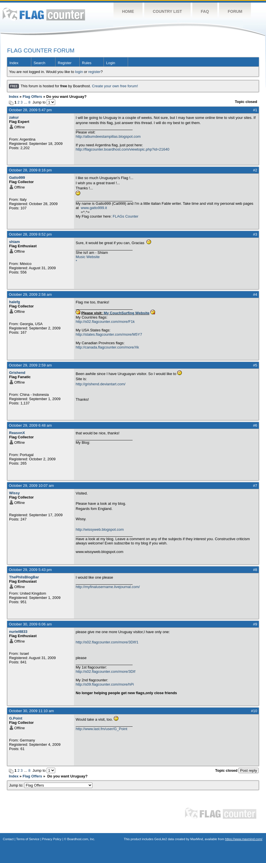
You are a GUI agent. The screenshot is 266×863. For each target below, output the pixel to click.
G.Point (15, 718)
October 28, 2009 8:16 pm (30, 170)
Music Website (88, 257)
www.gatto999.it (94, 208)
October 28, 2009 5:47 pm (30, 110)
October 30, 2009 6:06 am (30, 624)
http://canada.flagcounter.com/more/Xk (107, 347)
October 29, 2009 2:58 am (30, 294)
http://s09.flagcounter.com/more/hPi (105, 684)
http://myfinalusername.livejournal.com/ (108, 587)
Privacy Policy (51, 839)
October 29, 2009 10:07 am (31, 485)
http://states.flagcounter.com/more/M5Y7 (109, 334)
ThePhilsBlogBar (24, 577)
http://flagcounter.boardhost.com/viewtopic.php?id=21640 (122, 149)
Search (39, 63)
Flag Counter (44, 14)
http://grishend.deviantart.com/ (100, 384)
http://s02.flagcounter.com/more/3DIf (105, 671)
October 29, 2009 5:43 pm (30, 570)
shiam (14, 242)
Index (13, 63)
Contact (8, 839)
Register (64, 63)
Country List (167, 11)
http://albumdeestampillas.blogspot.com (108, 136)
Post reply (248, 770)
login (79, 72)
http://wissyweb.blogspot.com (100, 529)
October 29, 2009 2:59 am (30, 365)
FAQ (205, 11)
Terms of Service (28, 839)
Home (128, 11)
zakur (14, 117)
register (94, 72)
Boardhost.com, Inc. (81, 839)
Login (110, 63)
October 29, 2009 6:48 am (30, 425)
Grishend (17, 372)
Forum (235, 11)
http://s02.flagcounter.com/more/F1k (105, 321)
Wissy (14, 493)
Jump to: (50, 785)
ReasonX (17, 433)
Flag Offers (32, 96)
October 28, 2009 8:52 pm (30, 234)
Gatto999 (17, 177)
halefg (14, 302)
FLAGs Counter (125, 216)
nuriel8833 (18, 631)
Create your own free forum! (115, 86)
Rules (86, 63)
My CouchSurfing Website (126, 313)
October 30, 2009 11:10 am (31, 711)
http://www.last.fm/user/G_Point (101, 729)
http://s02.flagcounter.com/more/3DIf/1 (107, 642)
